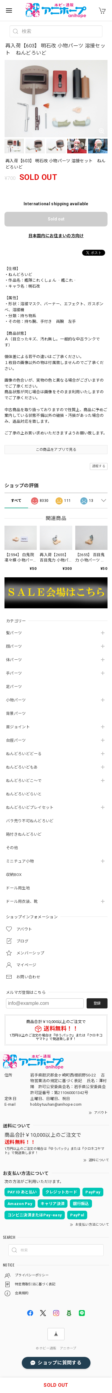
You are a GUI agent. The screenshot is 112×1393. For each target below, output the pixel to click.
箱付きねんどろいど (24, 834)
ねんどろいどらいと (24, 794)
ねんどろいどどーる (24, 754)
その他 (12, 848)
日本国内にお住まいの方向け (56, 235)
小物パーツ (16, 700)
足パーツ (14, 686)
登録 (97, 1003)
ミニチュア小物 (20, 861)
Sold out (56, 219)
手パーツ (14, 673)
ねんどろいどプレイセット (30, 807)
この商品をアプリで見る (56, 450)
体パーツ (14, 660)
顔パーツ (14, 646)
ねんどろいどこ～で (24, 780)
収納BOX (14, 874)
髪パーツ (14, 633)
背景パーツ (16, 713)
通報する (98, 466)
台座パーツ (16, 740)
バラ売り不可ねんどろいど (30, 821)
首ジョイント (18, 727)
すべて (16, 501)
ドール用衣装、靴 (22, 901)
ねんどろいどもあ (22, 767)
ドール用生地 (18, 888)
